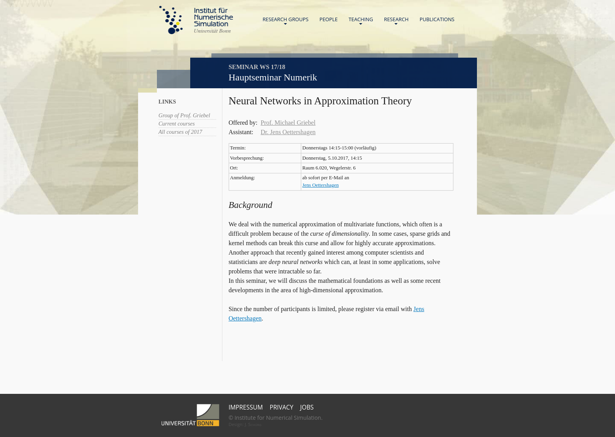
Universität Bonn (212, 30)
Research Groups (285, 21)
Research (396, 21)
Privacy (281, 407)
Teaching (361, 21)
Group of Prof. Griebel (184, 115)
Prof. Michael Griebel (288, 122)
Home (196, 20)
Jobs (307, 407)
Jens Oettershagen (320, 185)
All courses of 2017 (180, 132)
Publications (437, 19)
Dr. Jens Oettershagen (288, 132)
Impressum (246, 407)
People (329, 19)
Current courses (176, 123)
